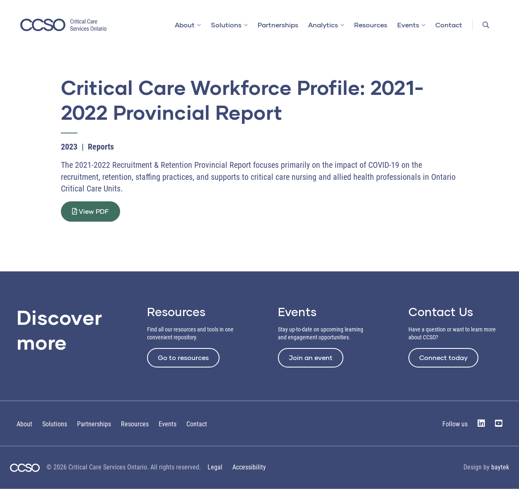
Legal (215, 476)
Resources (370, 25)
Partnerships (278, 25)
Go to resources (183, 366)
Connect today (443, 366)
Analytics (323, 25)
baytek (500, 476)
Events (408, 25)
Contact (448, 25)
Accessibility (249, 476)
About (185, 25)
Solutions (226, 25)
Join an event (311, 366)
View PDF (95, 216)
